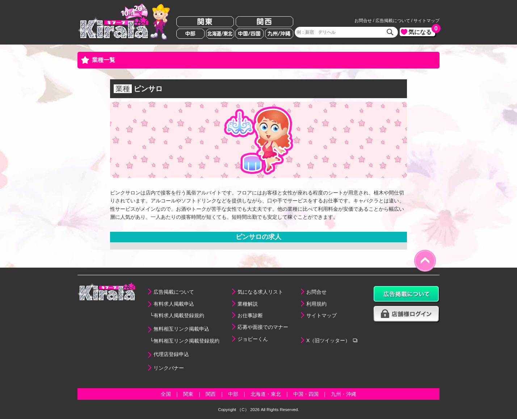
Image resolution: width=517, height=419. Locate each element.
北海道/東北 (220, 34)
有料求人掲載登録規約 (179, 315)
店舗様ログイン (407, 314)
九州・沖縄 (343, 394)
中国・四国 (306, 394)
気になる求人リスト (260, 292)
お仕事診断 (250, 315)
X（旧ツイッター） (328, 340)
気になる (421, 31)
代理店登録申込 (171, 354)
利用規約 (316, 304)
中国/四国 (249, 34)
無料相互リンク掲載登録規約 (186, 341)
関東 (205, 22)
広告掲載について (392, 20)
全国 (166, 394)
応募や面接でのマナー (263, 327)
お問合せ (363, 20)
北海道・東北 (266, 394)
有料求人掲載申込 (174, 304)
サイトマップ (426, 20)
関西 (264, 22)
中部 (190, 34)
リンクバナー (169, 368)
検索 (390, 32)
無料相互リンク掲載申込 (181, 329)
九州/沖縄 (279, 34)
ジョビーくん (253, 339)
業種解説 (248, 304)
